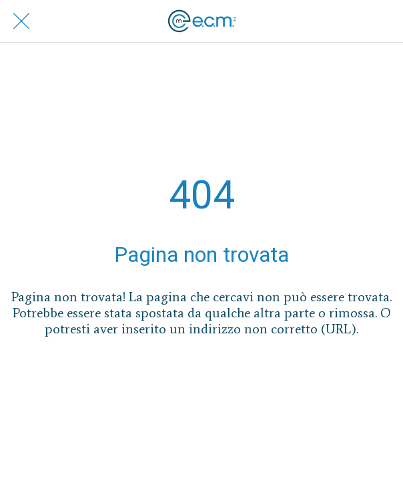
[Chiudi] (21, 21)
